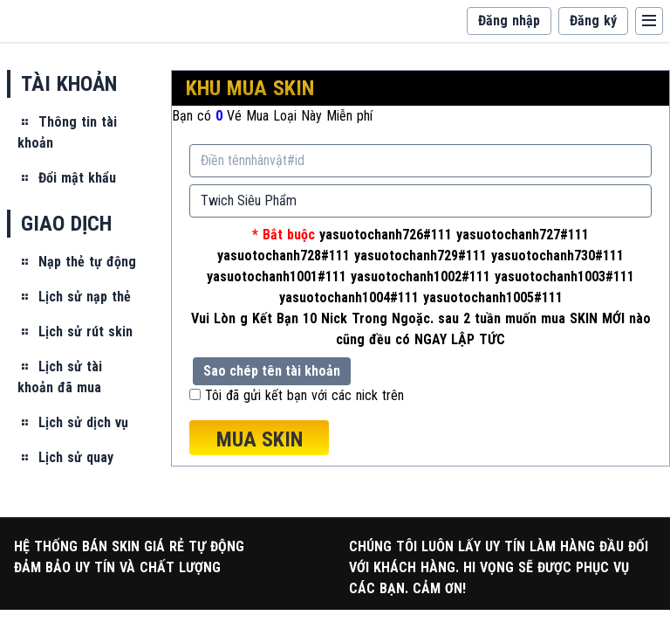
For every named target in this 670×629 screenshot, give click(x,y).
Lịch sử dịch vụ (72, 422)
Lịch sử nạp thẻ (74, 296)
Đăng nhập (509, 20)
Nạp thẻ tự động (76, 261)
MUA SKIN (259, 439)
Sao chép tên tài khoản (271, 371)
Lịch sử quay (65, 457)
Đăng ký (593, 20)
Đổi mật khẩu (66, 177)
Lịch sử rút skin (75, 331)
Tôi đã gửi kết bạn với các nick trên (304, 395)
